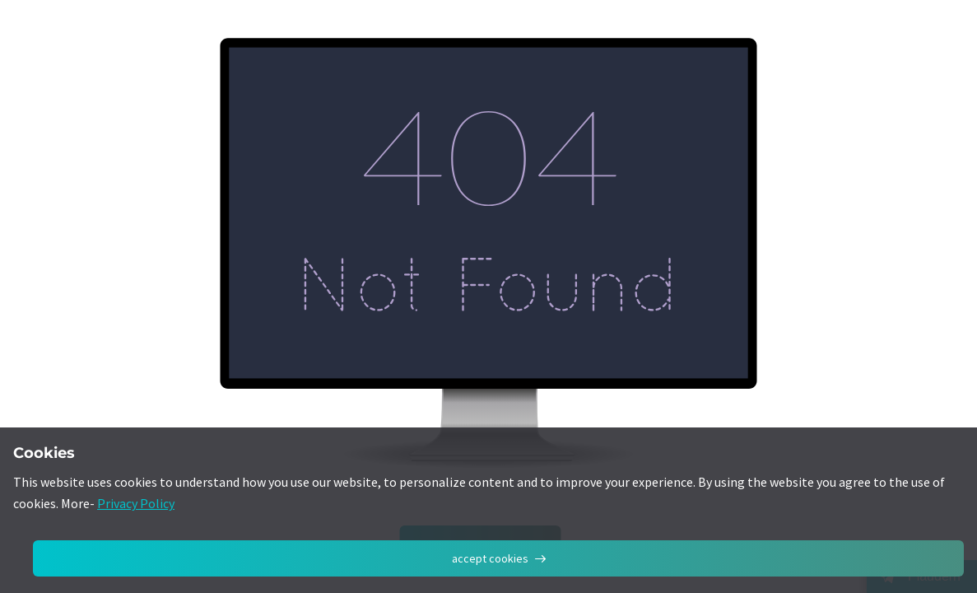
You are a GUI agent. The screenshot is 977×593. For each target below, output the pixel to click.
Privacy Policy (135, 503)
